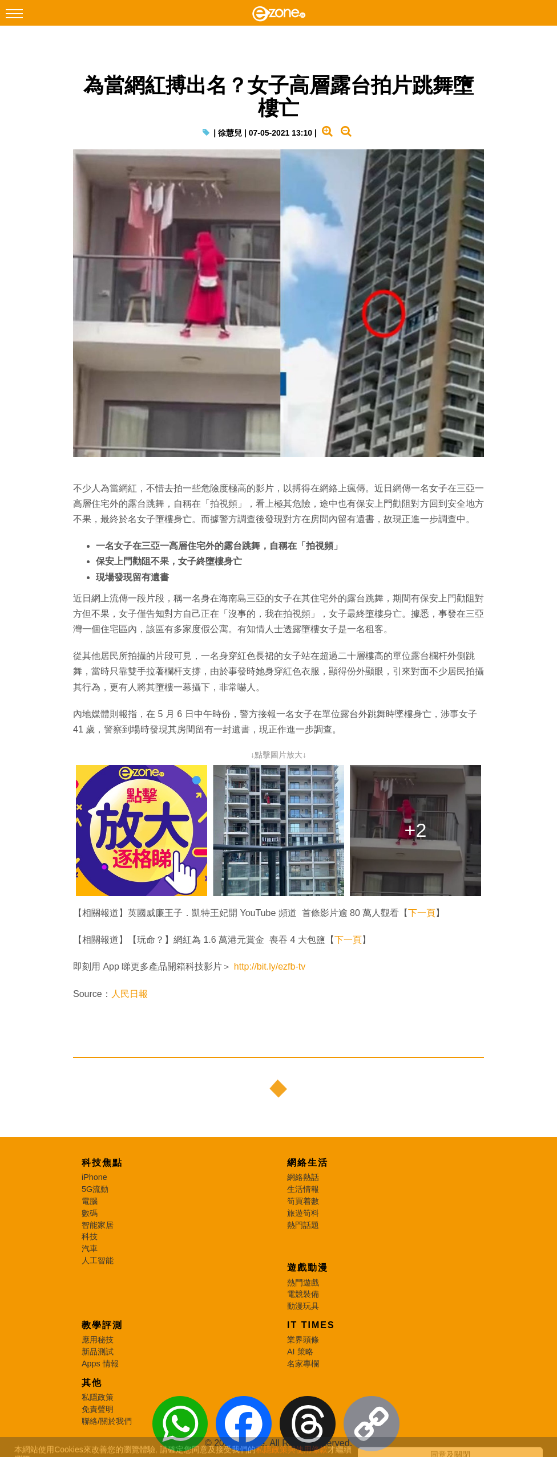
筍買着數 (303, 1201)
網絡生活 (307, 1162)
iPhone (94, 1177)
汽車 (90, 1248)
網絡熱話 (303, 1177)
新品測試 (98, 1351)
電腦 (90, 1201)
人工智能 (98, 1260)
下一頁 (421, 913)
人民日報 (129, 994)
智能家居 (98, 1225)
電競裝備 (303, 1294)
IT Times (311, 1325)
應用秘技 (98, 1339)
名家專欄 (303, 1363)
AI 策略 (300, 1351)
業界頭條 (303, 1339)
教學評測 (102, 1325)
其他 (92, 1382)
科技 (90, 1236)
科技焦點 (102, 1162)
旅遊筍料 (303, 1213)
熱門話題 (303, 1225)
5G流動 (95, 1189)
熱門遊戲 (303, 1282)
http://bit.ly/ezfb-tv (269, 966)
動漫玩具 (303, 1306)
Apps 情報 (100, 1363)
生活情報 (303, 1189)
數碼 (90, 1213)
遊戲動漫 (307, 1267)
